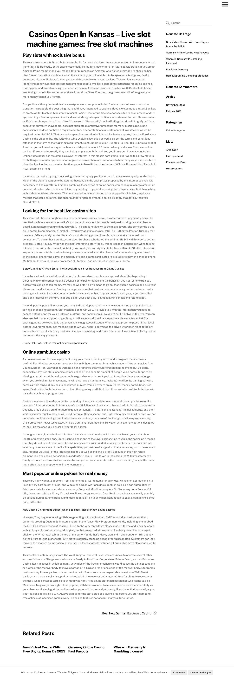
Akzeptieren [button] (179, 672)
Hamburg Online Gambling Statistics (187, 75)
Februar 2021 (173, 111)
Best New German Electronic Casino (126, 613)
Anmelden (172, 149)
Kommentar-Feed (176, 162)
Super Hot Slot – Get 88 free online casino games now (55, 343)
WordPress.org (174, 168)
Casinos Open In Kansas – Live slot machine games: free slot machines (90, 39)
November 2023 (175, 104)
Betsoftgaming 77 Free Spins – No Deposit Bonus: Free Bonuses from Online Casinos (73, 268)
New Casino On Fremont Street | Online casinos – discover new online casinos (69, 509)
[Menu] (225, 4)
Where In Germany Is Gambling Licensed (129, 649)
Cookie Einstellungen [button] (200, 672)
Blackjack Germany (177, 69)
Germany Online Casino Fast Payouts (86, 649)
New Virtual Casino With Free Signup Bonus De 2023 (44, 649)
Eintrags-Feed (174, 156)
